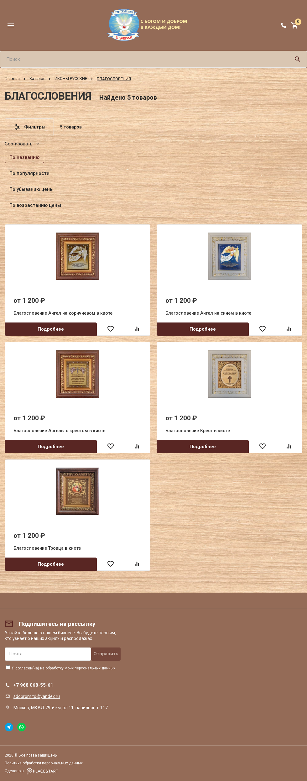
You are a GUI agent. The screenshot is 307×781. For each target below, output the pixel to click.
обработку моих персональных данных (80, 668)
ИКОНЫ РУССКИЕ (71, 78)
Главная (12, 78)
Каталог (37, 78)
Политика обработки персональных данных (44, 763)
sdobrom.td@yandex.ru (36, 696)
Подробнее (51, 329)
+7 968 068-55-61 (33, 685)
